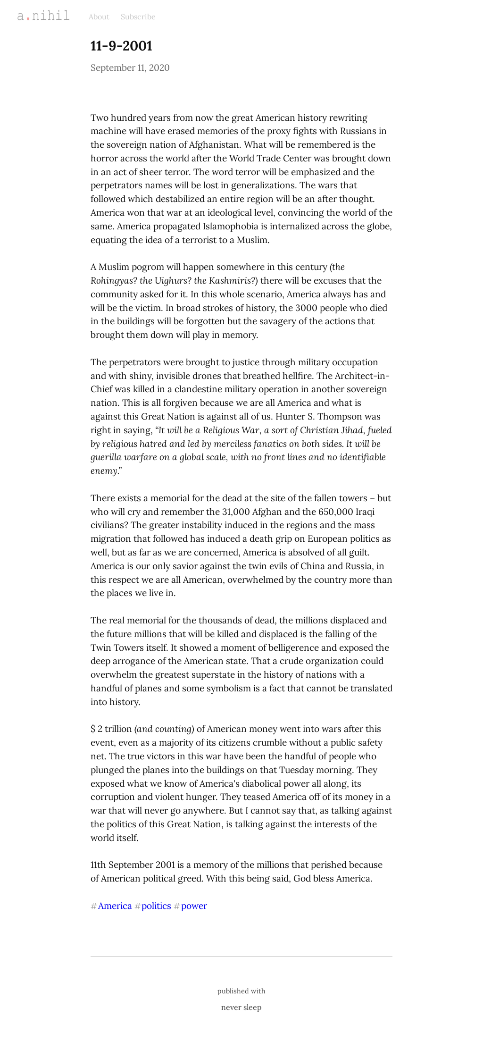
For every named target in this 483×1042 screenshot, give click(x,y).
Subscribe (138, 16)
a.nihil (32, 15)
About (99, 16)
